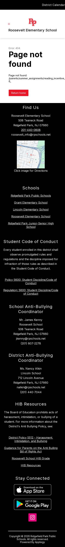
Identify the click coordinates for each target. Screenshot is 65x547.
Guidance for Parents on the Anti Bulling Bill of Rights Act (31, 449)
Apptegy (40, 542)
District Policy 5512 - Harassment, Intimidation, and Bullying (31, 439)
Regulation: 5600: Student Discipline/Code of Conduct (30, 291)
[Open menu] (9, 24)
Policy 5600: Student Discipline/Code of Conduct (31, 281)
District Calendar (53, 5)
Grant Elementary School (30, 202)
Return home (18, 92)
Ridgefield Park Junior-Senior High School (31, 225)
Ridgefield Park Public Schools (31, 195)
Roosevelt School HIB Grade (31, 458)
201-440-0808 (31, 130)
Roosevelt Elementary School (30, 216)
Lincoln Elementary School (31, 209)
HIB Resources (31, 465)
